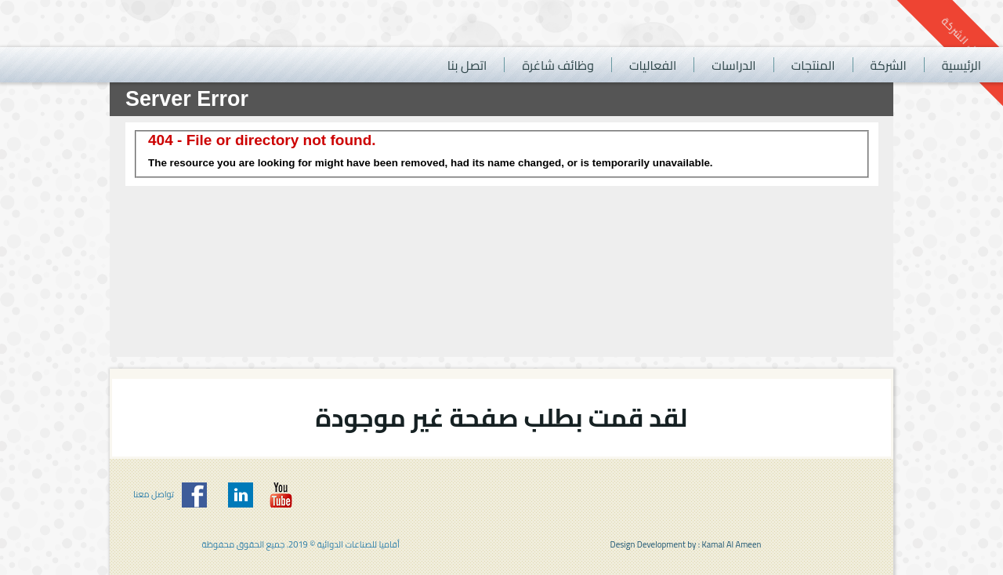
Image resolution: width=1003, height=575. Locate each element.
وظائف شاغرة (558, 65)
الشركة (889, 65)
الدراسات (733, 65)
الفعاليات (652, 65)
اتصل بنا (467, 65)
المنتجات (813, 65)
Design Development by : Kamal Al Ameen (686, 544)
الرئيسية (961, 65)
